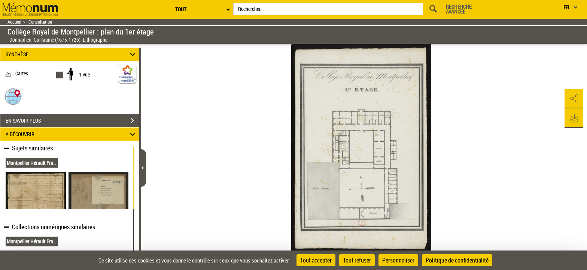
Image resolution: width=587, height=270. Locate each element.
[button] (13, 96)
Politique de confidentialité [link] (457, 260)
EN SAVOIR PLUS (72, 121)
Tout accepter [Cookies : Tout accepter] (316, 260)
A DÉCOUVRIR (72, 134)
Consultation (40, 22)
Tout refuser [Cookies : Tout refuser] (357, 260)
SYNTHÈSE (72, 54)
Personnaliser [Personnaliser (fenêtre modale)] (398, 260)
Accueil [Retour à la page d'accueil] (14, 22)
